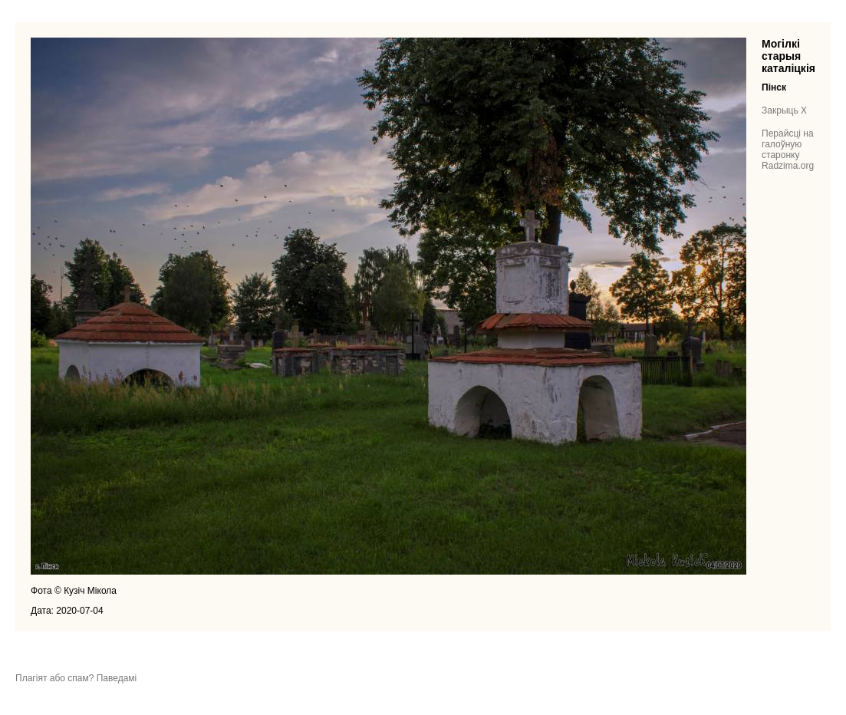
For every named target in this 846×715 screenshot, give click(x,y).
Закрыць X (784, 110)
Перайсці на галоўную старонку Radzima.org (788, 149)
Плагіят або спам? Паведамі (76, 678)
